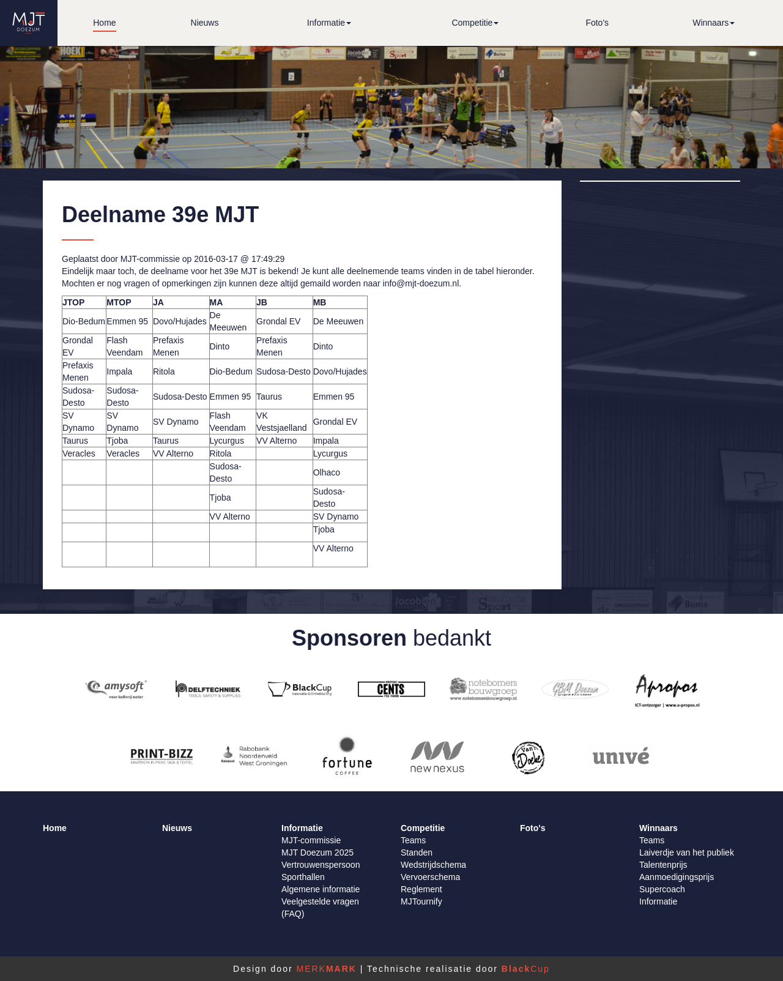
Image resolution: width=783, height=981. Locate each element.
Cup (526, 969)
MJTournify (421, 901)
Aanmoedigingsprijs (676, 877)
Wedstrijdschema (433, 865)
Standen (416, 852)
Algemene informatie (320, 889)
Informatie (658, 901)
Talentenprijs (663, 865)
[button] (329, 23)
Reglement (421, 889)
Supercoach (662, 889)
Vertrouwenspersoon (320, 865)
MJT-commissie (311, 840)
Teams (413, 840)
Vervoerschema (430, 877)
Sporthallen (303, 877)
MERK (326, 969)
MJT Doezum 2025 (317, 852)
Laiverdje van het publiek (686, 852)
